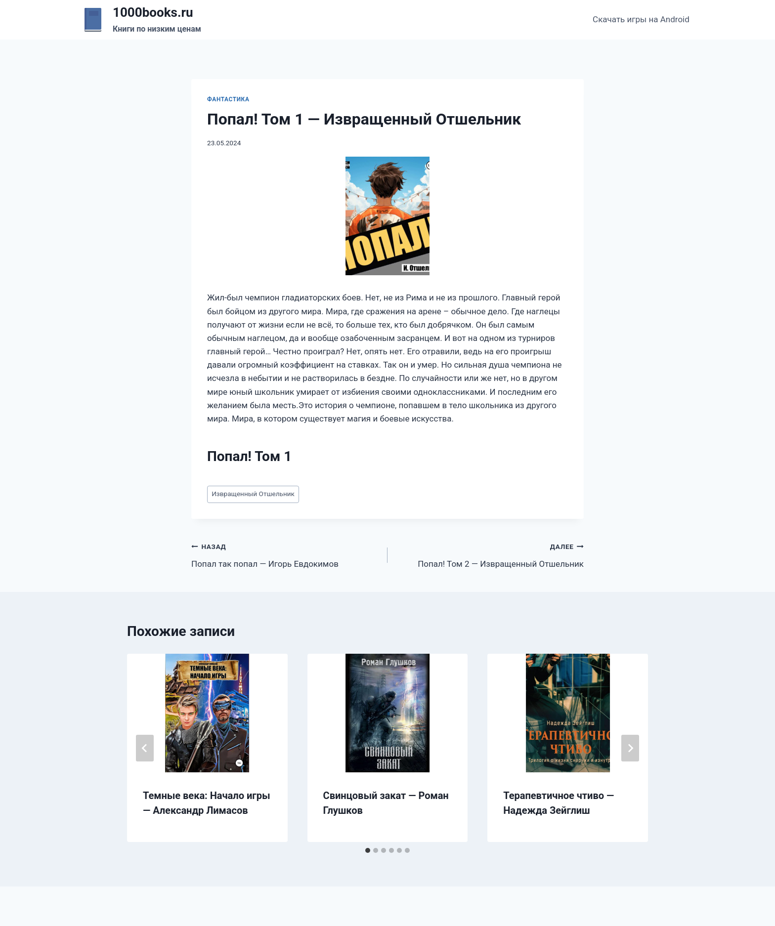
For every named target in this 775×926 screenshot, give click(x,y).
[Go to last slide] (145, 748)
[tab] (367, 850)
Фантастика (228, 99)
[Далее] (630, 748)
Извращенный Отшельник (253, 494)
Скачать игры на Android (641, 19)
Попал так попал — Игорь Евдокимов (285, 554)
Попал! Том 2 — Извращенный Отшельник (490, 554)
